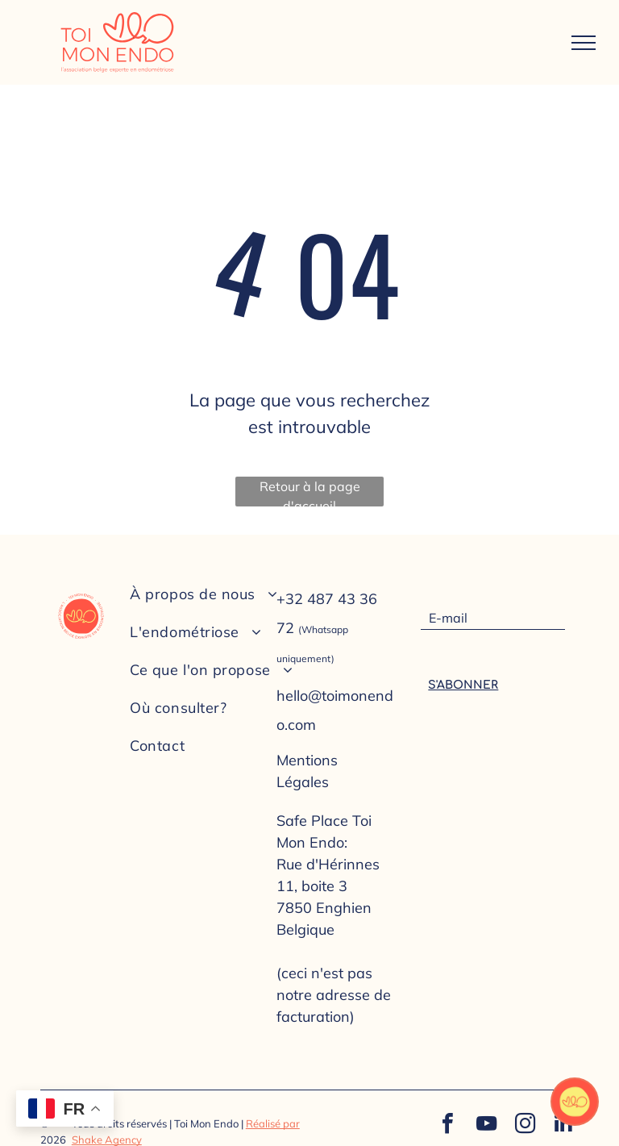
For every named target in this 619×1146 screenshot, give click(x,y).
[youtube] (486, 1125)
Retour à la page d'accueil (310, 492)
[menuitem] (224, 594)
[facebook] (447, 1125)
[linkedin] (563, 1125)
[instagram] (524, 1125)
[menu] (583, 43)
